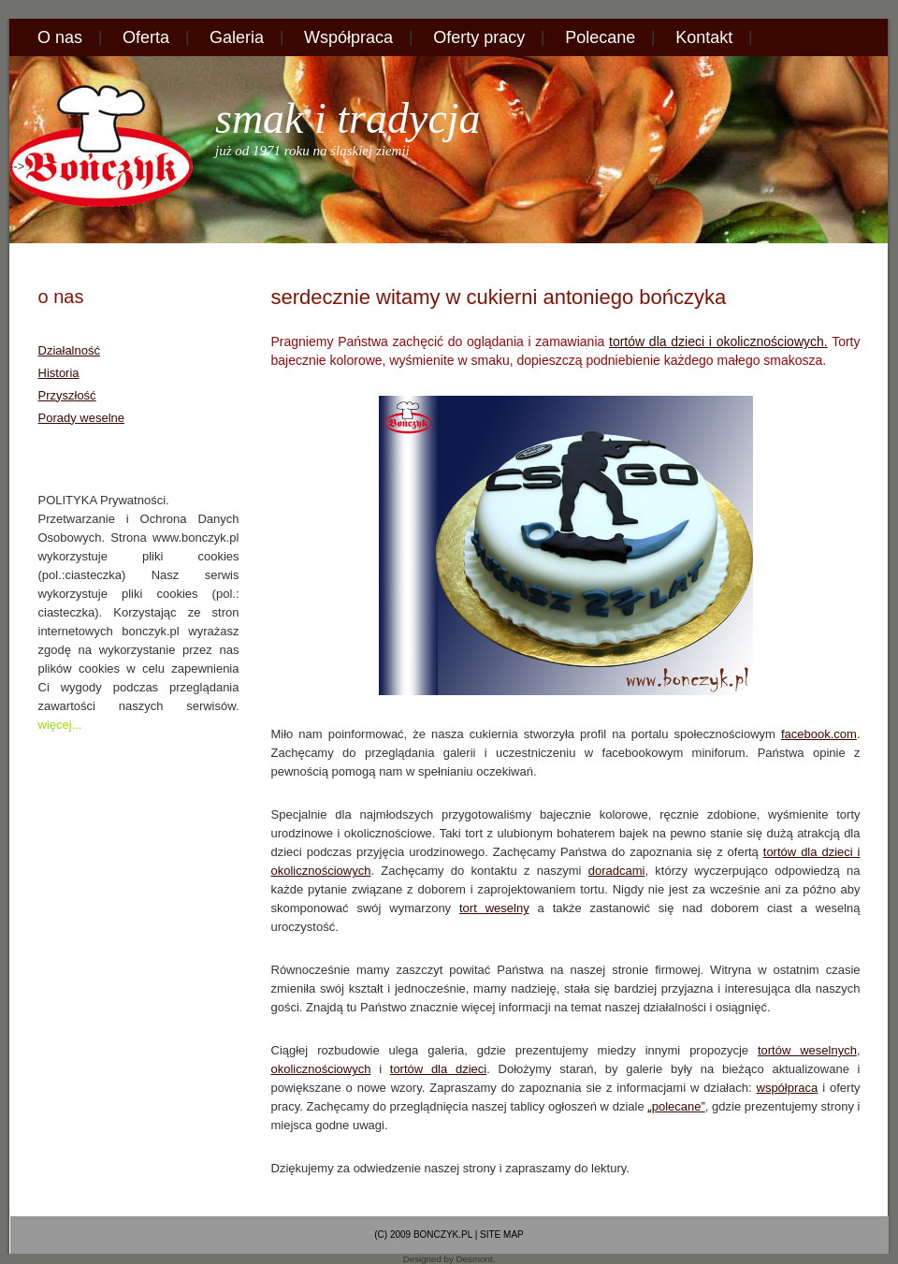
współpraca (787, 1088)
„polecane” (675, 1106)
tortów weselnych (807, 1050)
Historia (59, 373)
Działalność (69, 350)
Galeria (237, 37)
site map (502, 1234)
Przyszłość (67, 395)
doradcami (616, 871)
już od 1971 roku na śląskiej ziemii (312, 150)
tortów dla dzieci (438, 1069)
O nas (59, 37)
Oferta (146, 37)
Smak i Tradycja (348, 118)
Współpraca (348, 37)
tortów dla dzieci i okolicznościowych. (718, 341)
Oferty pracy (479, 37)
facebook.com (819, 734)
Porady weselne (81, 418)
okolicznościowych (321, 1069)
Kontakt (703, 37)
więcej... (60, 725)
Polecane (600, 37)
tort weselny (494, 908)
